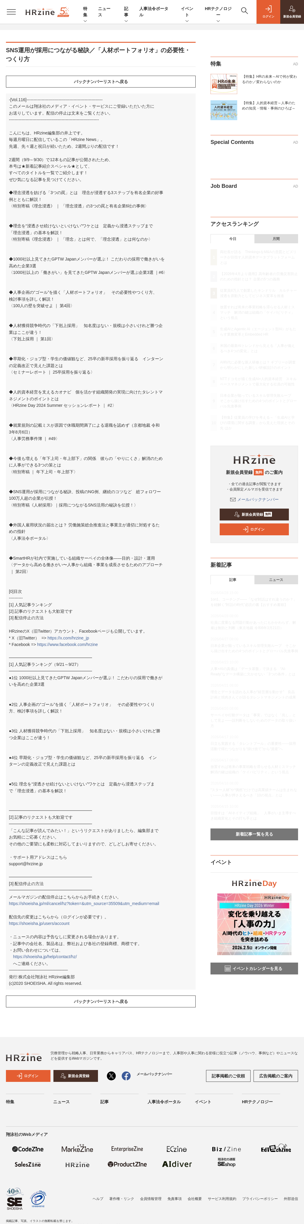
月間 (276, 239)
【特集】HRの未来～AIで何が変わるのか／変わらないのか (269, 79)
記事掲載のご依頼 (228, 1076)
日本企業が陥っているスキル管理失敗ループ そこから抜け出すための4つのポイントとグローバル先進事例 (258, 400)
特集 (85, 12)
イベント (187, 12)
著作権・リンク (121, 1199)
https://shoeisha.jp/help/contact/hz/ (45, 956)
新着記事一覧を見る (254, 834)
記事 (126, 12)
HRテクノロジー (218, 12)
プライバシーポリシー (260, 1199)
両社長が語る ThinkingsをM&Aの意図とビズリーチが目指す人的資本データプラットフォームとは (258, 257)
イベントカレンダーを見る (253, 968)
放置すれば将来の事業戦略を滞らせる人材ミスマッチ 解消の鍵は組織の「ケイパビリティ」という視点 (257, 312)
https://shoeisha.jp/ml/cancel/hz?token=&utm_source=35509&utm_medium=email (84, 903)
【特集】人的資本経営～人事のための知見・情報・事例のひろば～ (268, 105)
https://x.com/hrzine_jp (68, 638)
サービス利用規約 (222, 1199)
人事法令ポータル (164, 1101)
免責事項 (174, 1199)
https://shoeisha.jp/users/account (39, 923)
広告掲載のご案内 (275, 1076)
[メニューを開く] (11, 12)
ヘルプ (98, 1199)
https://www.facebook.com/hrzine (67, 644)
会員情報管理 (151, 1199)
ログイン (254, 529)
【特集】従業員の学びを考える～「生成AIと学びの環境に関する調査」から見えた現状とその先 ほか (257, 422)
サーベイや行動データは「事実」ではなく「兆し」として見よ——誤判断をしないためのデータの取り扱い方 (253, 720)
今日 (232, 239)
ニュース (276, 580)
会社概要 (195, 1199)
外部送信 (291, 1199)
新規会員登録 (253, 514)
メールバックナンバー (254, 499)
